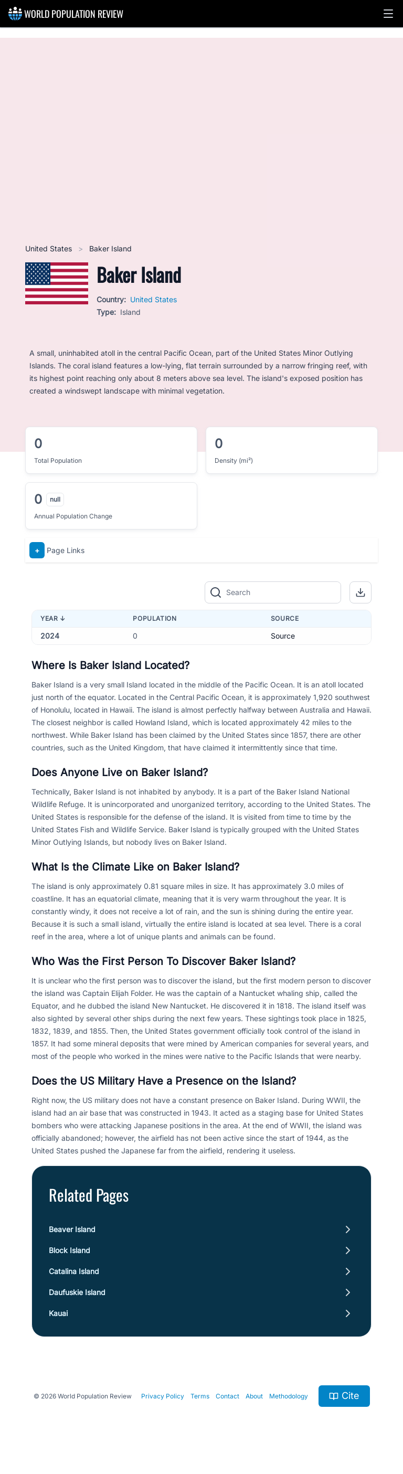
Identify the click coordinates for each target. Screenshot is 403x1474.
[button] (388, 13)
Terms (199, 1396)
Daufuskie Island (77, 1292)
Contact (227, 1396)
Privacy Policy (162, 1396)
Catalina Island (74, 1271)
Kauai (58, 1313)
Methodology (288, 1396)
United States (49, 248)
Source (283, 635)
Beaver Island (72, 1229)
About (254, 1396)
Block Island (69, 1250)
